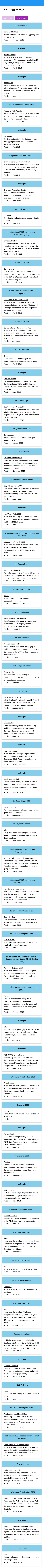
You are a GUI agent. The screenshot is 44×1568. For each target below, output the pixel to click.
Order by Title (8, 18)
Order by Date (21, 18)
